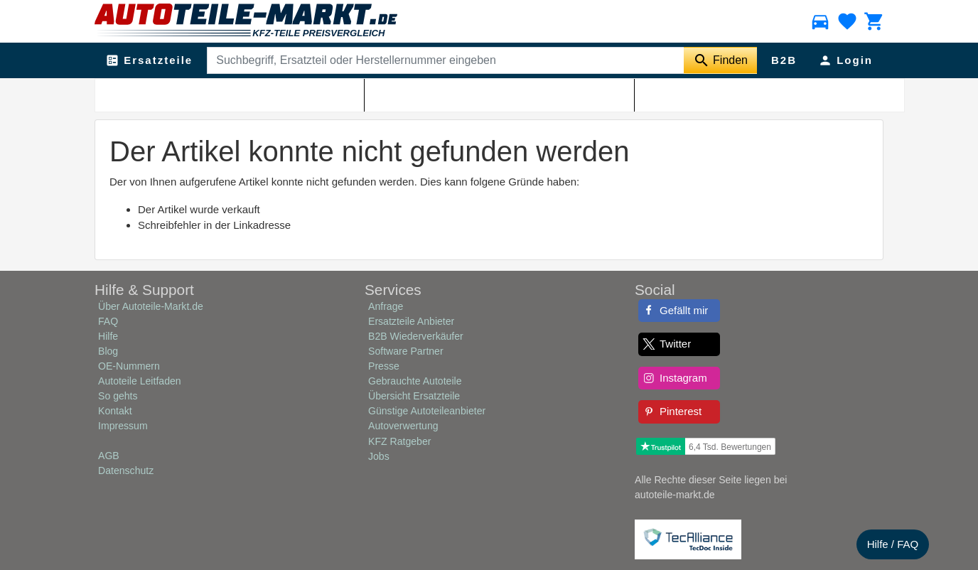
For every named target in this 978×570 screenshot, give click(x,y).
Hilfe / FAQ (893, 544)
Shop (242, 93)
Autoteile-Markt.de (185, 93)
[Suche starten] (720, 60)
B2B (784, 60)
